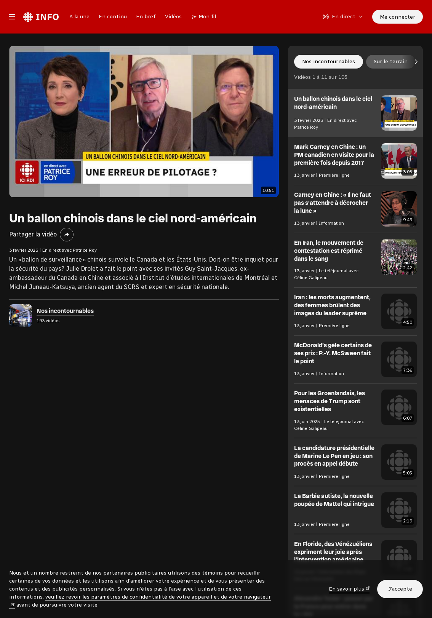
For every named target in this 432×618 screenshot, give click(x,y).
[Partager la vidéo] (67, 234)
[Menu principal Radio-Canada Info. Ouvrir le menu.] (12, 17)
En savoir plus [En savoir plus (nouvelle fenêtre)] (349, 588)
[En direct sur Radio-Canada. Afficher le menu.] (343, 17)
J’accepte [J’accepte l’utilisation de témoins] (400, 589)
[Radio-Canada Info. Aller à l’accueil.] (41, 17)
